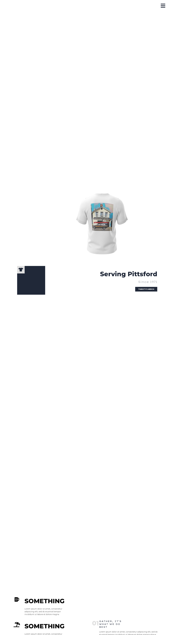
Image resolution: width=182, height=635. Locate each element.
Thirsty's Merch (145, 291)
